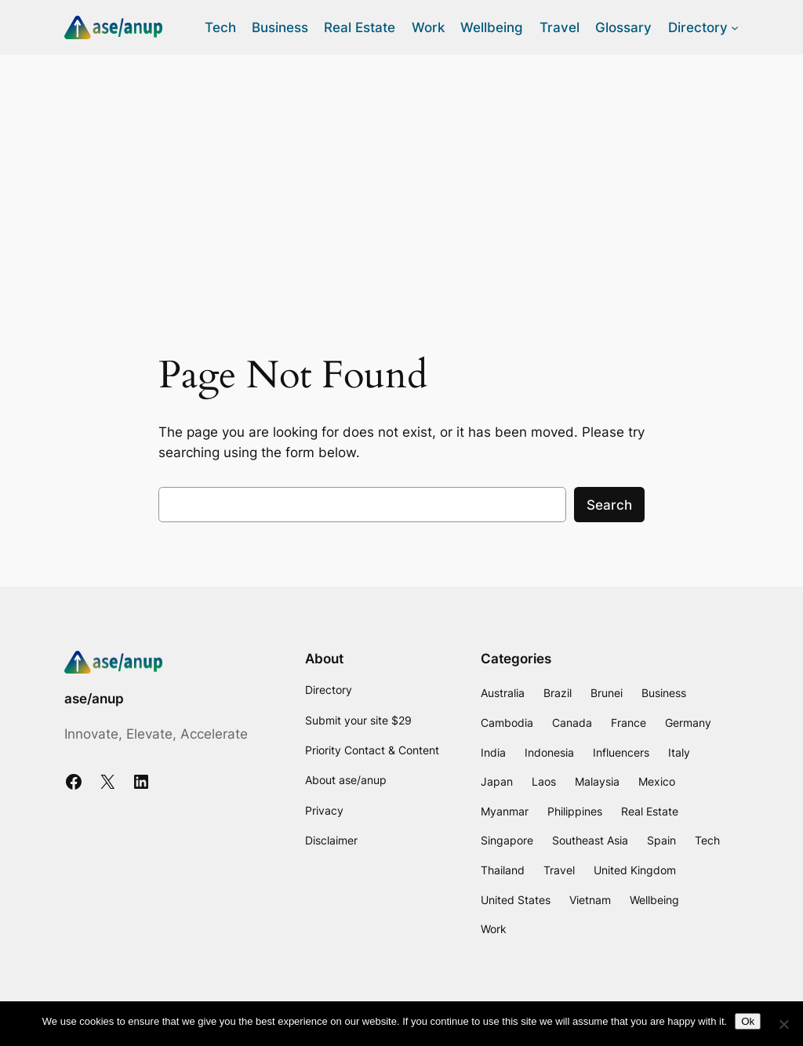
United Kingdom (635, 870)
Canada (572, 722)
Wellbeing (654, 899)
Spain (661, 840)
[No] (783, 1024)
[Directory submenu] (735, 27)
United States (515, 899)
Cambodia (507, 722)
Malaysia (597, 781)
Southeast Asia (590, 840)
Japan (497, 781)
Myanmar (505, 811)
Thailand (503, 870)
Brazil (557, 692)
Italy (679, 752)
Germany (688, 722)
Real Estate (649, 811)
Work (494, 928)
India (493, 752)
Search (609, 505)
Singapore (507, 840)
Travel (559, 870)
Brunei (606, 692)
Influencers (621, 752)
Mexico (656, 781)
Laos (544, 781)
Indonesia (549, 752)
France (628, 722)
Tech (707, 840)
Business (663, 692)
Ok (747, 1021)
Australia (503, 692)
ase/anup (94, 698)
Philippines (574, 811)
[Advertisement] (401, 179)
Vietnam (590, 899)
